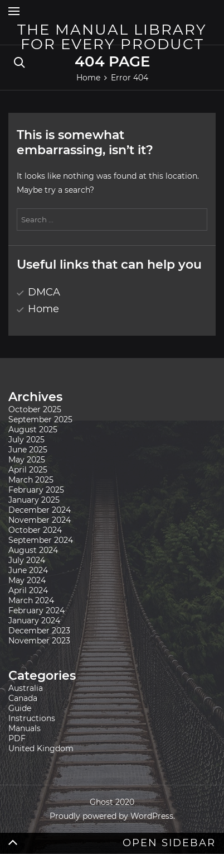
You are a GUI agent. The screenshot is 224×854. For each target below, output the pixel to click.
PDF (17, 738)
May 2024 (27, 580)
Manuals (24, 728)
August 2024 (33, 550)
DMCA (44, 292)
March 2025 (30, 480)
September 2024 (40, 540)
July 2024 (26, 560)
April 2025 (27, 470)
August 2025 (32, 429)
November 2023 (39, 641)
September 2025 (40, 419)
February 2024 (36, 610)
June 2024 (28, 570)
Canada (22, 698)
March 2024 (31, 600)
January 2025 (34, 500)
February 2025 (36, 490)
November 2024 (39, 520)
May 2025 (26, 460)
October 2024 (35, 530)
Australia (25, 688)
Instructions (31, 718)
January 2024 (34, 621)
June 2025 (27, 450)
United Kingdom (41, 748)
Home (43, 309)
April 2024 (28, 590)
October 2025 (34, 409)
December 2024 (39, 510)
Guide (19, 708)
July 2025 (26, 440)
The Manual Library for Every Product (112, 37)
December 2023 (39, 631)
